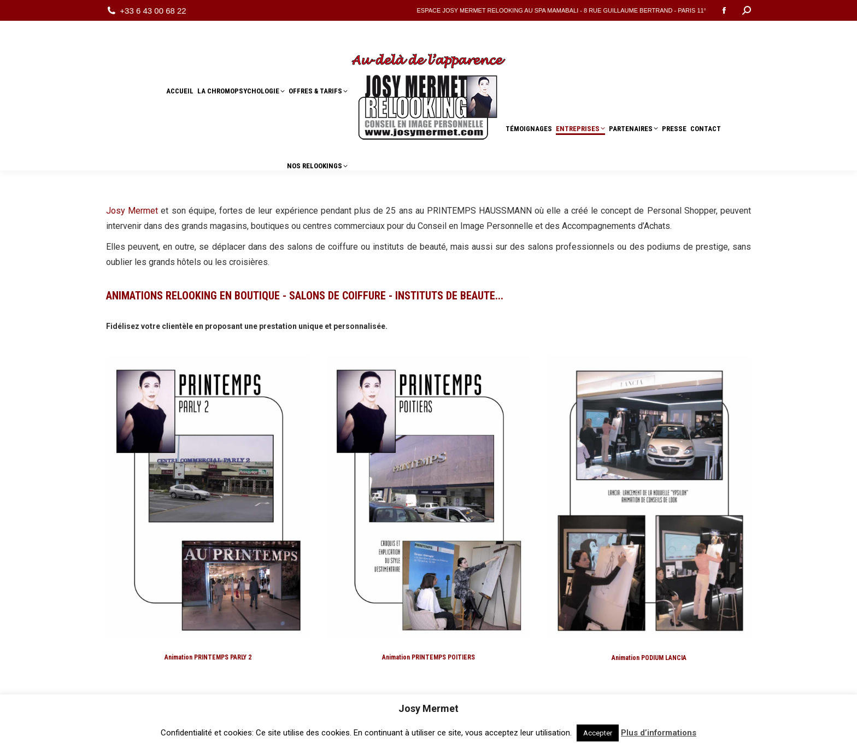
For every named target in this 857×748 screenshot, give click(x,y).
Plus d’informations (658, 733)
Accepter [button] (597, 733)
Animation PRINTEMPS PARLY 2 (208, 657)
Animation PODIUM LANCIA (649, 658)
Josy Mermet (132, 210)
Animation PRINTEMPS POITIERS (428, 657)
